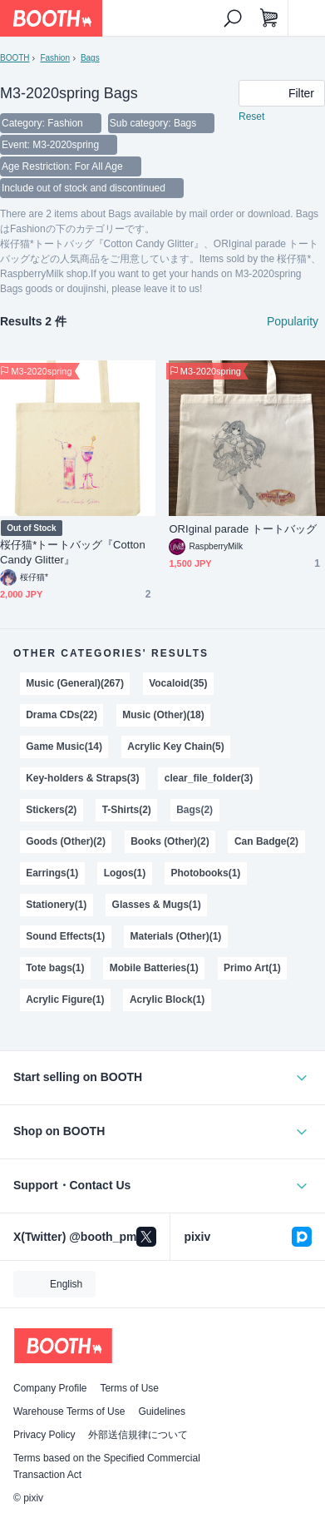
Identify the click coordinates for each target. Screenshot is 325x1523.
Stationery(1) (56, 904)
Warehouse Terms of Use (69, 1411)
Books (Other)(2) (169, 841)
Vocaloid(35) (178, 683)
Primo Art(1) (252, 968)
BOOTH (14, 57)
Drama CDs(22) (61, 715)
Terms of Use (129, 1388)
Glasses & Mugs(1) (156, 904)
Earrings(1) (52, 873)
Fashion (54, 57)
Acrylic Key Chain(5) (175, 746)
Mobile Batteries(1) (154, 968)
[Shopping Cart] (269, 18)
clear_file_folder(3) (209, 778)
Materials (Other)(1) (176, 936)
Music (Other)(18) (163, 715)
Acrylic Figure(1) (65, 999)
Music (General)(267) (75, 683)
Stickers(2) (51, 810)
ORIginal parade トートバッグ (243, 529)
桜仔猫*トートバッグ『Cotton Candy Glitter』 (72, 552)
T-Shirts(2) (126, 810)
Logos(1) (125, 873)
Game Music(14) (64, 746)
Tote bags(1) (55, 968)
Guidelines (161, 1411)
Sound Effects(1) (65, 936)
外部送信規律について (138, 1435)
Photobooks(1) (206, 873)
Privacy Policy (44, 1435)
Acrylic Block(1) (167, 999)
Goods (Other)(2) (66, 841)
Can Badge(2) (266, 841)
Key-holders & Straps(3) (82, 778)
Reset (251, 116)
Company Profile (49, 1388)
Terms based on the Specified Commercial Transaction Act (106, 1466)
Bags (90, 57)
